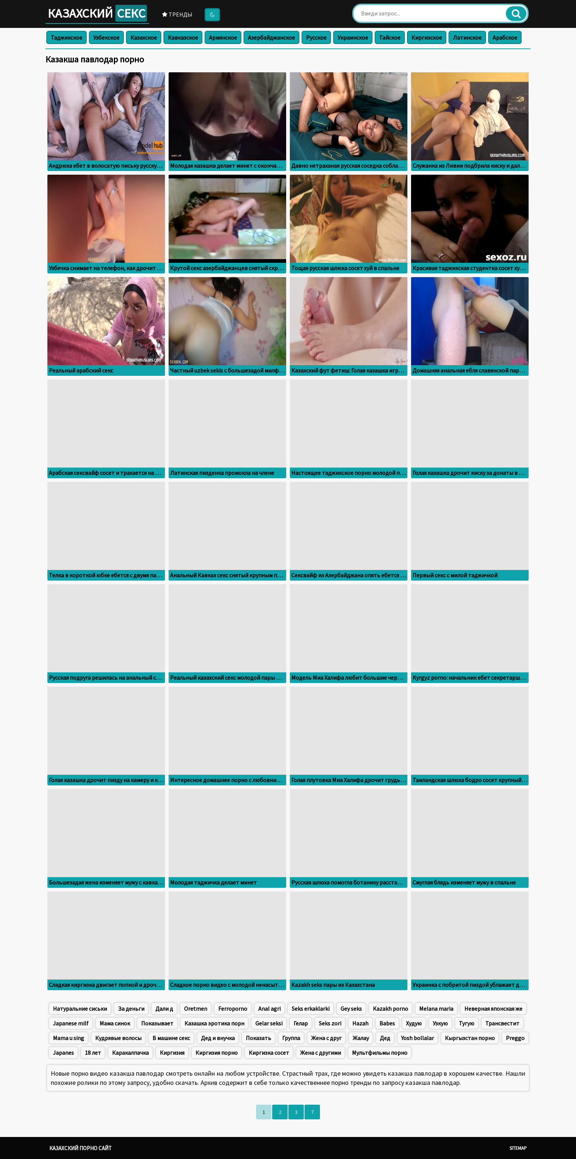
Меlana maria (436, 1008)
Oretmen (195, 1008)
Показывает (157, 1023)
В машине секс (171, 1038)
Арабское (505, 37)
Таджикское (66, 37)
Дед (385, 1038)
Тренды (177, 14)
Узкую (440, 1023)
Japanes (63, 1052)
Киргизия (172, 1052)
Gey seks (351, 1008)
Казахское (143, 37)
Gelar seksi (268, 1023)
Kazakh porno (390, 1008)
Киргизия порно (216, 1052)
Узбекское (106, 37)
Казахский (97, 13)
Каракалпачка (130, 1052)
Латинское (467, 37)
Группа (291, 1038)
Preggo (515, 1038)
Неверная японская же (493, 1008)
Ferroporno (232, 1008)
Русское (316, 37)
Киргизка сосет (269, 1052)
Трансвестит (502, 1023)
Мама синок (115, 1023)
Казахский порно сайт (80, 1148)
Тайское (389, 37)
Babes (387, 1023)
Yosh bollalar (417, 1038)
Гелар (301, 1023)
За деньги (131, 1008)
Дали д (164, 1008)
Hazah (360, 1023)
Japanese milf (71, 1023)
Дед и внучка (218, 1038)
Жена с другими (320, 1052)
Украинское (353, 37)
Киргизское (426, 37)
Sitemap (518, 1148)
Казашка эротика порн (214, 1023)
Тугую (466, 1023)
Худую (414, 1023)
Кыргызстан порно (470, 1038)
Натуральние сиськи (80, 1008)
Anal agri (269, 1008)
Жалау (361, 1038)
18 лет (93, 1052)
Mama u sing (68, 1038)
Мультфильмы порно (379, 1052)
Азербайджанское (271, 37)
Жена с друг (326, 1038)
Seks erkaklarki (311, 1008)
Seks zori (330, 1023)
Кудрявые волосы (118, 1038)
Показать (258, 1038)
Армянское (223, 37)
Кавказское (183, 37)
